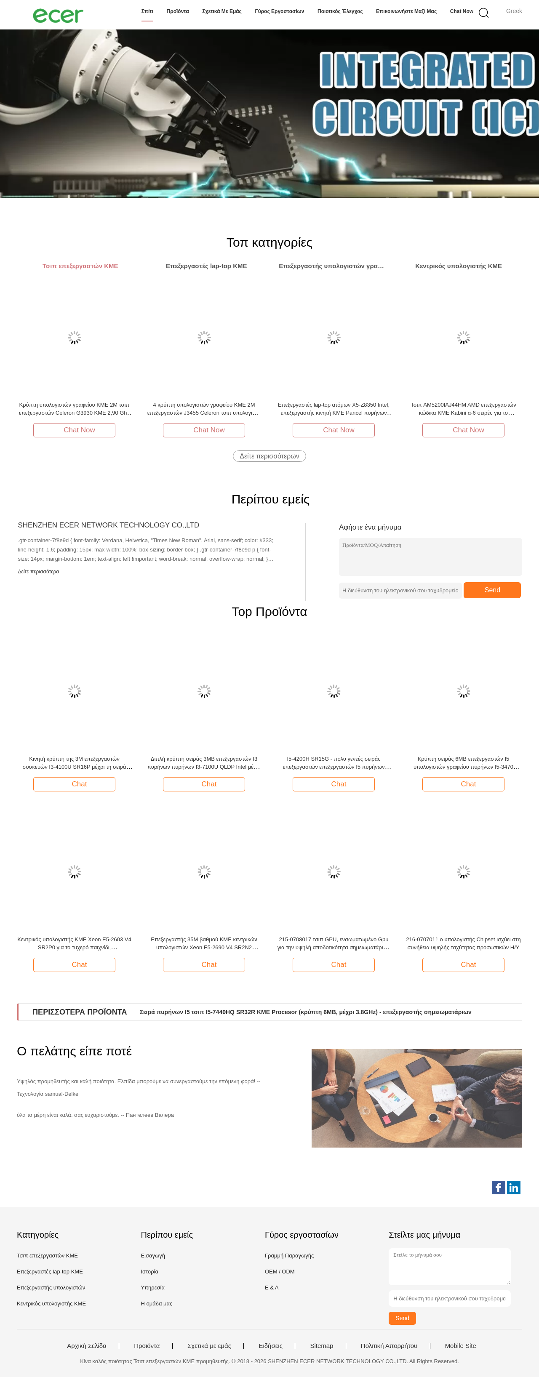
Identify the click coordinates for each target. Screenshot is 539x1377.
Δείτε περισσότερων (269, 456)
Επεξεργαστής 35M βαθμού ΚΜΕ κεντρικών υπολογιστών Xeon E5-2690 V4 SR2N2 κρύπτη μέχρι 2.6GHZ (204, 947)
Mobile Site (460, 1346)
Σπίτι (147, 11)
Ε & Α (272, 1287)
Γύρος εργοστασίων (279, 11)
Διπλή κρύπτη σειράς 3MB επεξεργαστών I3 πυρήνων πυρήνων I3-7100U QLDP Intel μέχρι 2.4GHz (204, 767)
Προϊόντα (178, 11)
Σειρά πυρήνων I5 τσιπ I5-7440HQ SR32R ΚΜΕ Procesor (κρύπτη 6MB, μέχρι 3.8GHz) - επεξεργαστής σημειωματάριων (306, 1012)
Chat (75, 784)
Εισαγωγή (153, 1255)
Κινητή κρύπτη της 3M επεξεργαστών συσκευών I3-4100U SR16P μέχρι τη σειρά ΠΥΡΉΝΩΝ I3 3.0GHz (74, 767)
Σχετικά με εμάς (222, 11)
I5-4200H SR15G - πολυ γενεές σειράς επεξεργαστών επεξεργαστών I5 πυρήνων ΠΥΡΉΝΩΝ (334, 767)
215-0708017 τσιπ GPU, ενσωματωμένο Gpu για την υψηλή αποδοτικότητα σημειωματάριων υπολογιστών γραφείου (334, 947)
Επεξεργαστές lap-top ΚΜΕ (50, 1271)
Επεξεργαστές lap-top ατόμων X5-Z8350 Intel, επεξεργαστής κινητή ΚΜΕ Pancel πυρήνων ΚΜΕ (334, 413)
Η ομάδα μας (156, 1303)
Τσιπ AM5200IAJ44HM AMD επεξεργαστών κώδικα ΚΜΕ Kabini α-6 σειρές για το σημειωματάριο (463, 413)
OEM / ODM (280, 1271)
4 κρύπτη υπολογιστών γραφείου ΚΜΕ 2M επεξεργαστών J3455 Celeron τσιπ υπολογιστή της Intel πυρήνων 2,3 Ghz (204, 413)
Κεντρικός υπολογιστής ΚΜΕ (51, 1303)
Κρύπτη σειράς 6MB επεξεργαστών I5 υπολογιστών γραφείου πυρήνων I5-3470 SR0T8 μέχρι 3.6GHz (463, 767)
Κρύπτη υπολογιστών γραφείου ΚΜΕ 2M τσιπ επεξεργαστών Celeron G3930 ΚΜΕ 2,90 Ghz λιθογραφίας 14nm (74, 413)
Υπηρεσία (153, 1287)
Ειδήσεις (271, 1346)
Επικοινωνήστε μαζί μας (406, 11)
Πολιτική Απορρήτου (389, 1346)
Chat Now (461, 11)
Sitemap (321, 1346)
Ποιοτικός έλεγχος (340, 11)
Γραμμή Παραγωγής (289, 1255)
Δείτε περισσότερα (38, 572)
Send (492, 590)
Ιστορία (149, 1271)
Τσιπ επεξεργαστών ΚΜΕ (47, 1255)
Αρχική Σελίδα (87, 1346)
